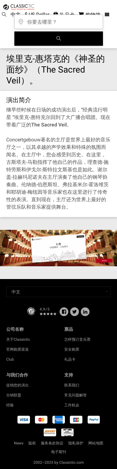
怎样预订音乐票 (77, 339)
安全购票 (71, 349)
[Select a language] (58, 292)
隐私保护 (75, 443)
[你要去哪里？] (58, 20)
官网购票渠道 (17, 349)
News (18, 443)
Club (10, 359)
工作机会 (71, 405)
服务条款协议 (52, 443)
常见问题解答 (75, 395)
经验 (10, 405)
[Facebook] (64, 314)
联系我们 (71, 385)
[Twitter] (74, 314)
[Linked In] (85, 314)
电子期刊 (58, 452)
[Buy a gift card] (58, 248)
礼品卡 (70, 359)
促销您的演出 (17, 385)
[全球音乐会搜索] (58, 38)
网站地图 (95, 443)
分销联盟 (13, 395)
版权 (32, 443)
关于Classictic (18, 339)
